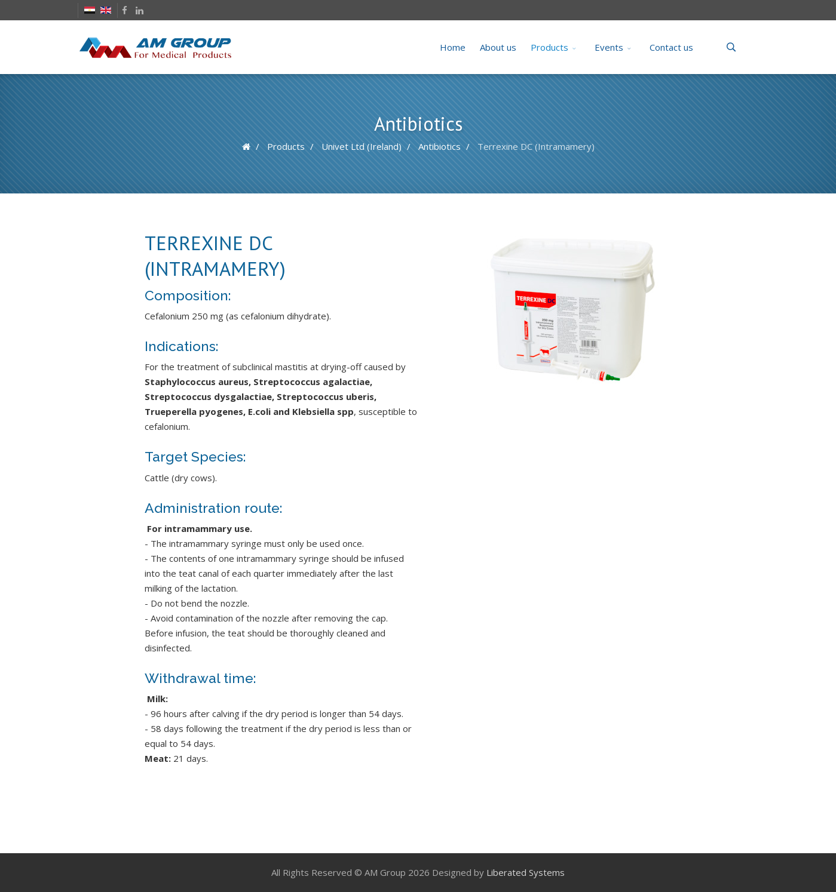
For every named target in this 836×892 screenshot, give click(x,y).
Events (609, 47)
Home (453, 47)
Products (549, 47)
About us (498, 47)
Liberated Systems (525, 872)
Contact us (671, 47)
